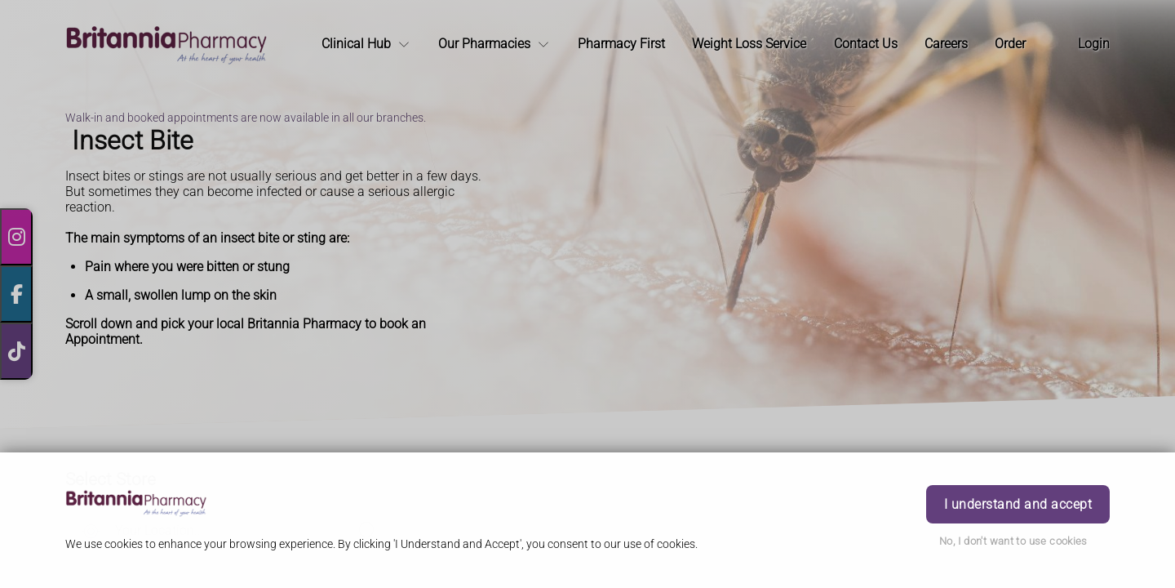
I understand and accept (1018, 504)
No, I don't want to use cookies (1013, 541)
